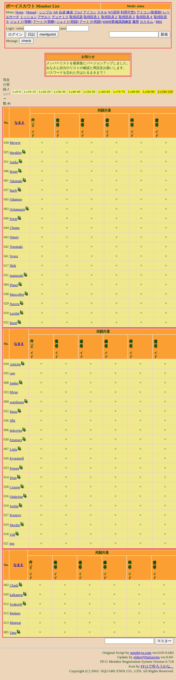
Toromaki (16, 247)
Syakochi (16, 604)
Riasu (14, 412)
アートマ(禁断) (44, 22)
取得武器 (76, 17)
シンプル (45, 12)
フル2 (78, 12)
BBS (159, 22)
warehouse (17, 402)
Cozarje (15, 487)
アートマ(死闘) (90, 22)
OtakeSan (16, 497)
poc (12, 543)
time (166, 123)
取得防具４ (144, 17)
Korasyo (16, 515)
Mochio (15, 525)
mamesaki (17, 276)
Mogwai (15, 623)
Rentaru (15, 613)
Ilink (13, 266)
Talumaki (16, 181)
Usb (13, 534)
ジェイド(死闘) (67, 22)
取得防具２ (109, 17)
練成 (69, 12)
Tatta (13, 633)
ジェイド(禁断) (21, 22)
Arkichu (15, 364)
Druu (13, 478)
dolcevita (16, 430)
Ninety (14, 237)
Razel (14, 323)
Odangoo (16, 199)
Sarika (14, 162)
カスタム (146, 22)
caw (13, 373)
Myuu (14, 392)
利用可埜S (128, 12)
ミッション (28, 17)
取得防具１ (92, 17)
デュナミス (60, 17)
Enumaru (16, 440)
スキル (102, 12)
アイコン (89, 12)
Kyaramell (17, 458)
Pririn (14, 219)
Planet (14, 285)
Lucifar (15, 313)
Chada (14, 585)
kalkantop (16, 595)
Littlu (14, 449)
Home (19, 12)
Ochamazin (17, 209)
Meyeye (15, 143)
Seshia (14, 506)
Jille (13, 420)
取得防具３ (127, 17)
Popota (14, 468)
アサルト (44, 17)
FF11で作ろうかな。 (157, 666)
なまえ (21, 123)
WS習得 (114, 12)
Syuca (14, 256)
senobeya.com (140, 653)
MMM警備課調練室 (116, 22)
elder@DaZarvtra (147, 657)
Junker (14, 383)
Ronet (14, 172)
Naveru (15, 304)
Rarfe (14, 190)
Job (55, 12)
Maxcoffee (17, 294)
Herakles (16, 153)
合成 (62, 12)
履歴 (135, 22)
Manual (31, 12)
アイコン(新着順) (149, 12)
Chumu (15, 228)
